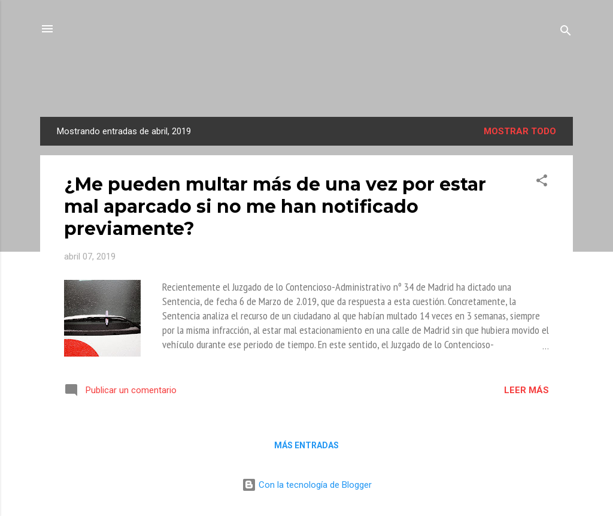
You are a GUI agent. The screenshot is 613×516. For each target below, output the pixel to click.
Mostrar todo (520, 131)
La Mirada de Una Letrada (307, 82)
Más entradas (306, 445)
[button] (542, 182)
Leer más (526, 390)
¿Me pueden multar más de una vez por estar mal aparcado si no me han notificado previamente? (275, 206)
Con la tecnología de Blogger (307, 484)
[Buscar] (566, 32)
